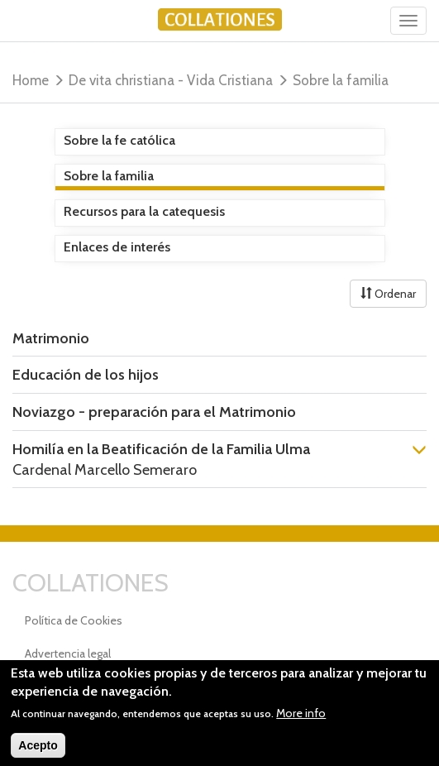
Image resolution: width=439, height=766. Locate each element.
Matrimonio (50, 338)
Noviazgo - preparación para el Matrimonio (154, 412)
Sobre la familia (341, 80)
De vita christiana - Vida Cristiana (171, 80)
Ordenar (388, 293)
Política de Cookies (73, 620)
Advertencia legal (68, 653)
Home (30, 80)
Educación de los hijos (85, 375)
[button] (419, 451)
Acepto (37, 753)
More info (301, 721)
